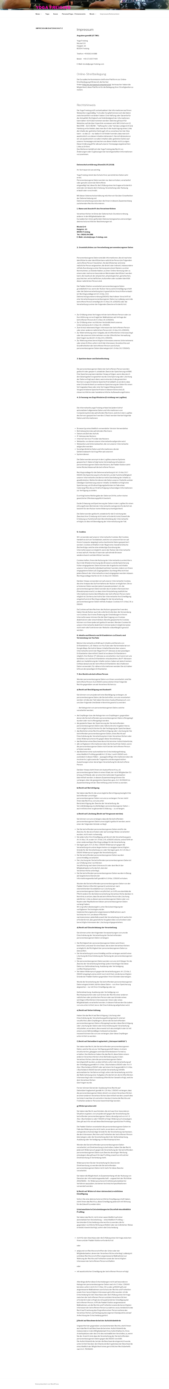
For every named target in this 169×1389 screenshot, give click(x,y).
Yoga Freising (53, 7)
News (39, 14)
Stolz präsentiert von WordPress (47, 1384)
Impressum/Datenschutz (109, 14)
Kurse (55, 14)
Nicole (93, 14)
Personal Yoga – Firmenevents (73, 14)
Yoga (47, 14)
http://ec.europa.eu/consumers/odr (96, 85)
